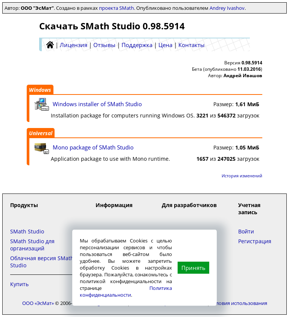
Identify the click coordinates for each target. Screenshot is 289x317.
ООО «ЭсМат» (38, 303)
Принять (193, 267)
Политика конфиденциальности (126, 291)
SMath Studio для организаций (32, 245)
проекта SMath (116, 8)
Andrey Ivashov (227, 8)
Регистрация (254, 241)
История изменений (242, 175)
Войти (246, 231)
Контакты (191, 45)
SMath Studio (27, 231)
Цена (165, 45)
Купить (19, 284)
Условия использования (239, 303)
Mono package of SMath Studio (93, 147)
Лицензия (73, 45)
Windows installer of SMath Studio (97, 104)
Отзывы (104, 45)
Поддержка (137, 45)
